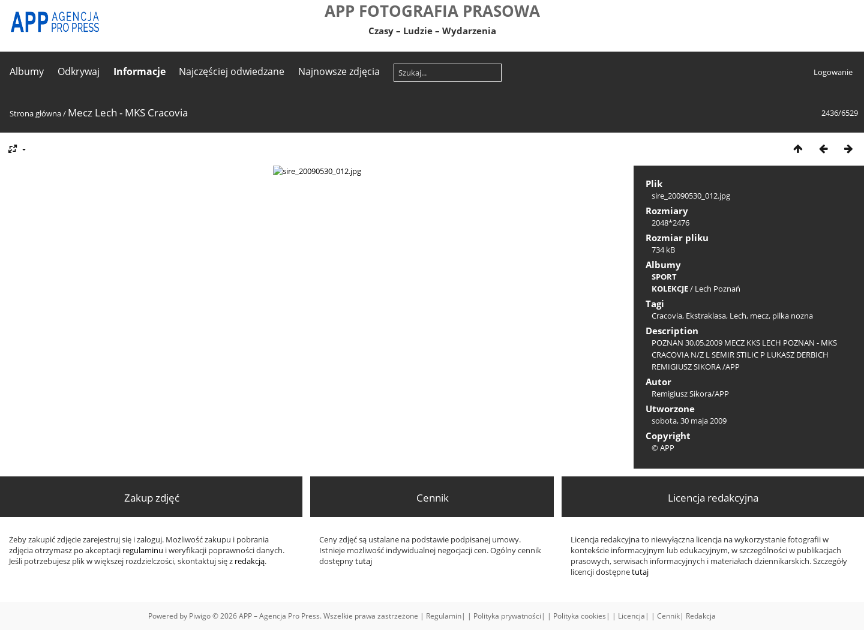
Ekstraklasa (706, 315)
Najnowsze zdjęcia (339, 71)
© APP (663, 447)
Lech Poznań (717, 288)
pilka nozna (792, 315)
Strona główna (35, 113)
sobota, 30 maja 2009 (689, 420)
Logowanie (833, 72)
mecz (759, 315)
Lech (738, 315)
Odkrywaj (79, 71)
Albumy (27, 71)
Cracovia (667, 315)
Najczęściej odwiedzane (231, 71)
